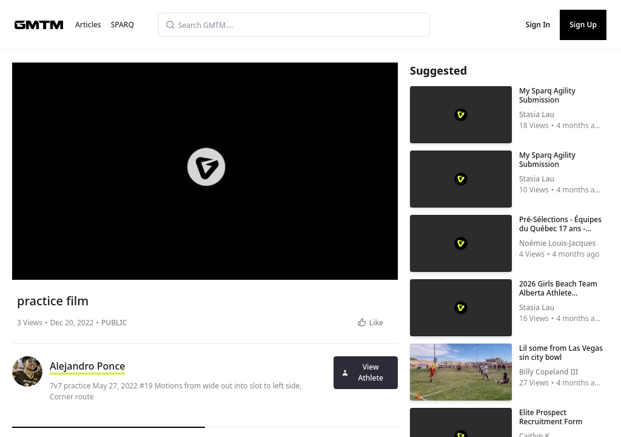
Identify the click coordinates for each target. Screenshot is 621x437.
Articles (88, 24)
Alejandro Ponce (87, 366)
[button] (206, 167)
